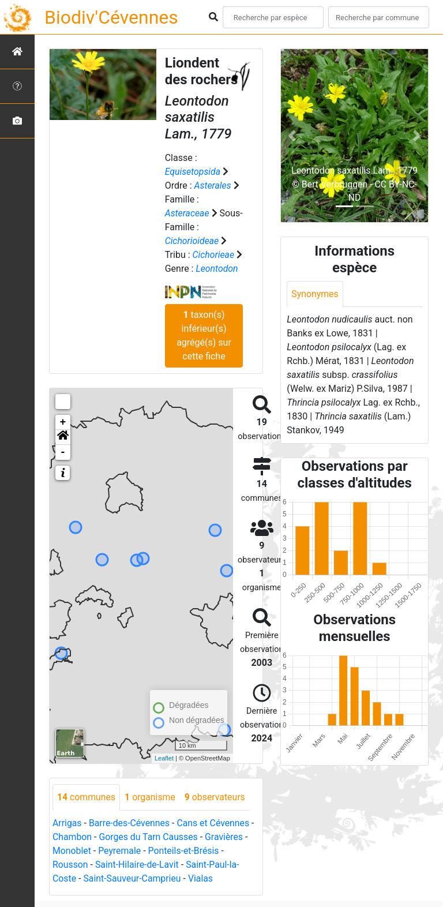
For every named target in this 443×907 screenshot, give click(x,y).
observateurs (216, 797)
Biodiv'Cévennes (111, 17)
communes (86, 797)
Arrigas (67, 823)
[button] (62, 437)
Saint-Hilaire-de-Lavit (138, 864)
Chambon (72, 836)
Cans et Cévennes (214, 823)
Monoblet (72, 850)
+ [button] (63, 422)
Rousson (70, 864)
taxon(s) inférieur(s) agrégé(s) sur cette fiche (204, 335)
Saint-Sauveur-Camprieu (133, 878)
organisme (151, 797)
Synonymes (315, 293)
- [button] (63, 452)
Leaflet (164, 758)
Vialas (202, 878)
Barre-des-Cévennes (130, 823)
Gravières (226, 836)
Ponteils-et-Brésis (184, 850)
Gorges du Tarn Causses (149, 836)
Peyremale (120, 850)
